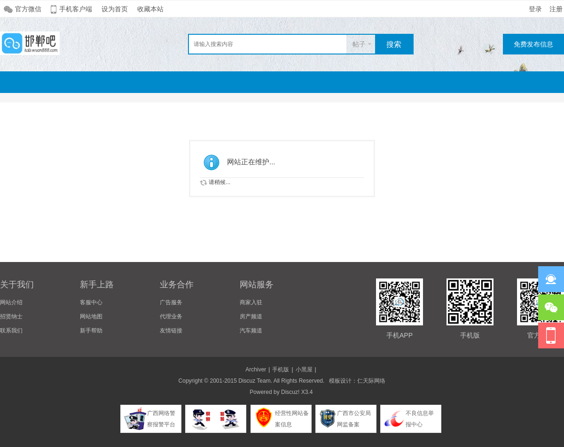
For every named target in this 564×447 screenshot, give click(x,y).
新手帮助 (91, 330)
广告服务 (171, 302)
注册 (556, 9)
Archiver (255, 369)
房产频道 (251, 316)
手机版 (280, 369)
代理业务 (171, 316)
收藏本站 (150, 9)
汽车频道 (251, 330)
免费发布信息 (533, 44)
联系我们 (11, 330)
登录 (535, 9)
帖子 (359, 44)
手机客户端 (75, 9)
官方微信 (28, 9)
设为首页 (115, 9)
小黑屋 (304, 369)
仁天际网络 (371, 381)
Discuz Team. (255, 381)
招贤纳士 (11, 316)
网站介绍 (11, 302)
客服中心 (91, 302)
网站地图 (91, 316)
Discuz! (290, 392)
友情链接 (171, 330)
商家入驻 (251, 302)
